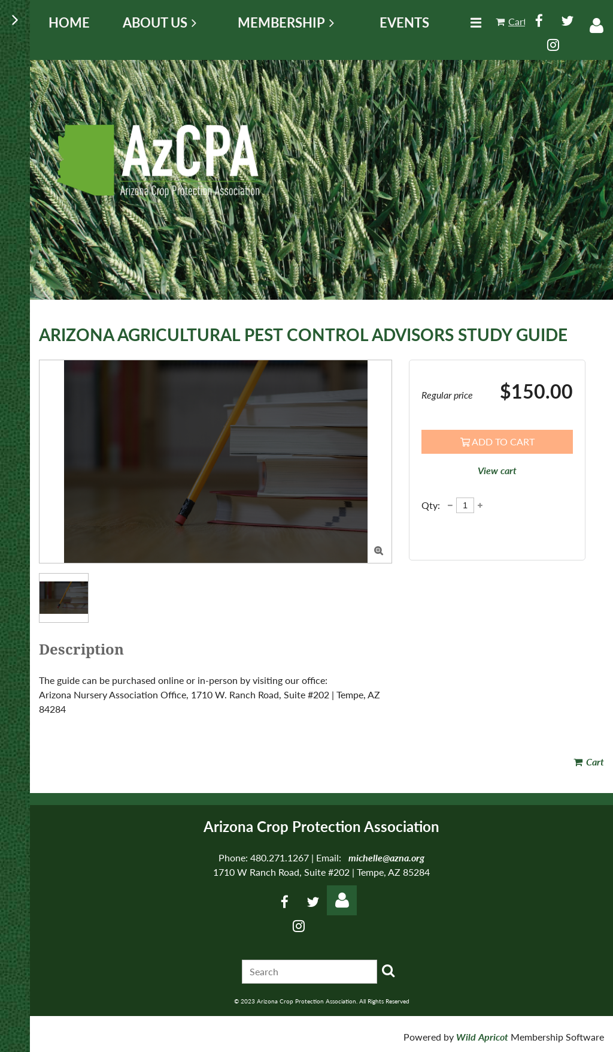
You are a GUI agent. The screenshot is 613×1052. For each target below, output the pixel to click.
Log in (596, 26)
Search (388, 970)
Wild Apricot (482, 1036)
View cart (497, 470)
